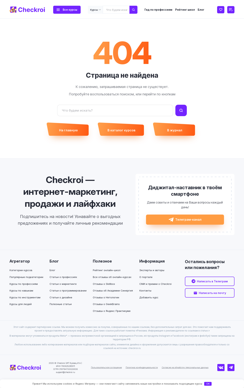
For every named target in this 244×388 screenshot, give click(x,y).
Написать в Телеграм (212, 285)
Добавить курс (148, 301)
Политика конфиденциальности (140, 375)
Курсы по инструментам (26, 301)
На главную (64, 131)
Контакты (144, 294)
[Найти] (181, 110)
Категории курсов (22, 274)
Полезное (102, 265)
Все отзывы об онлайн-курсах (113, 281)
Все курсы (70, 9)
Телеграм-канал (188, 222)
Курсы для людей (21, 308)
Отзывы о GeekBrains (107, 311)
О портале (145, 281)
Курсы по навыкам (22, 294)
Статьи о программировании (69, 294)
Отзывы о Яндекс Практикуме (113, 318)
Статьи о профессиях (64, 281)
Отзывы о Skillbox (104, 287)
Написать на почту (212, 297)
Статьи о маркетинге (64, 287)
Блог (201, 9)
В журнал (178, 131)
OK (208, 383)
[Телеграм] (231, 375)
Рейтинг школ (185, 9)
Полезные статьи (61, 308)
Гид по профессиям (158, 9)
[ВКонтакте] (223, 375)
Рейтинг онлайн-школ (107, 274)
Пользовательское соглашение (100, 375)
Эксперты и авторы (151, 274)
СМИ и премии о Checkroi (155, 287)
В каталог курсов (121, 131)
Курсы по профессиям (24, 287)
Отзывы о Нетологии (107, 305)
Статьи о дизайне (62, 301)
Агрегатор (20, 265)
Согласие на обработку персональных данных (189, 375)
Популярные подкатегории (28, 281)
